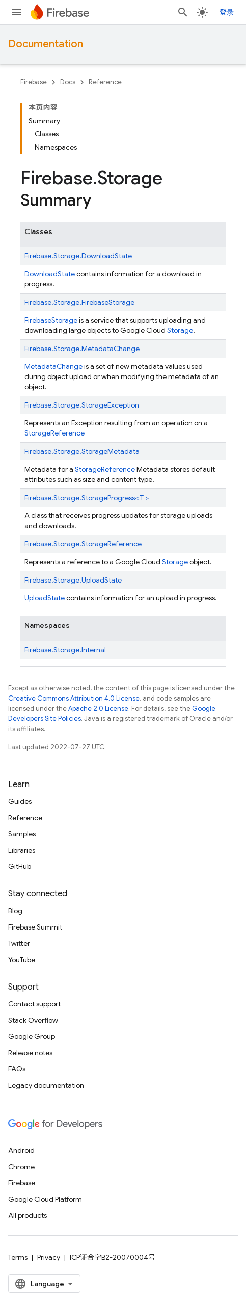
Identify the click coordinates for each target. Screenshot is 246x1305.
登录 (227, 12)
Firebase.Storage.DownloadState (78, 255)
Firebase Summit (35, 927)
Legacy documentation (46, 1085)
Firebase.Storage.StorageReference (83, 543)
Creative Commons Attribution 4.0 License (74, 698)
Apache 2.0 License (98, 708)
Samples (22, 833)
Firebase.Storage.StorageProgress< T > (86, 497)
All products (27, 1215)
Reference (105, 82)
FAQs (16, 1069)
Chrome (21, 1166)
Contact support (34, 1003)
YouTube (21, 959)
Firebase (33, 82)
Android (21, 1150)
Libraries (21, 850)
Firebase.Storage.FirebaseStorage (79, 302)
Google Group (31, 1036)
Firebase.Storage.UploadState (73, 580)
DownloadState (49, 273)
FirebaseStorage (50, 320)
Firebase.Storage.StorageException (81, 405)
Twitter (19, 943)
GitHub (19, 866)
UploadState (44, 597)
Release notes (30, 1052)
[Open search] (183, 12)
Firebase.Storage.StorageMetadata (82, 451)
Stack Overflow (33, 1020)
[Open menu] (16, 12)
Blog (15, 910)
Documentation (45, 44)
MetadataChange (53, 366)
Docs (67, 82)
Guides (20, 801)
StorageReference (54, 433)
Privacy (48, 1257)
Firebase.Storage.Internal (65, 649)
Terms (18, 1257)
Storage (180, 330)
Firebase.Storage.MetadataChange (82, 348)
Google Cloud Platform (45, 1199)
